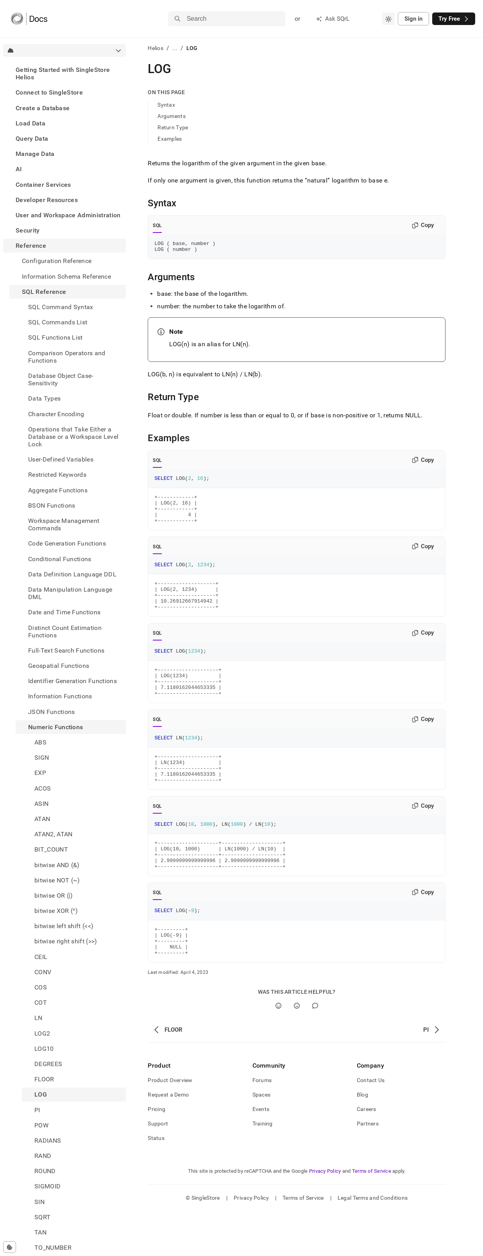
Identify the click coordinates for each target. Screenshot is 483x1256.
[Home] (29, 19)
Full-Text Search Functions (66, 650)
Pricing (156, 1153)
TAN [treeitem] (40, 1232)
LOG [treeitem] (40, 1094)
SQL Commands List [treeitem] (57, 322)
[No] (297, 1050)
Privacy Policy (325, 1215)
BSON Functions (51, 505)
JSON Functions (51, 712)
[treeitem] (64, 73)
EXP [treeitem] (40, 773)
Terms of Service (371, 1215)
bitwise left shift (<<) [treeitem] (63, 926)
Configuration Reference (56, 261)
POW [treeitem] (41, 1125)
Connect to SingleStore (49, 92)
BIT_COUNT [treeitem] (51, 849)
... (174, 48)
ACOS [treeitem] (42, 788)
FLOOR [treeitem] (44, 1079)
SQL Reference (44, 291)
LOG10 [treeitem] (44, 1048)
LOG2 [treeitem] (42, 1033)
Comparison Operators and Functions (67, 356)
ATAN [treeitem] (42, 819)
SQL (157, 225)
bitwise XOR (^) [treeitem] (56, 910)
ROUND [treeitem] (45, 1171)
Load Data (30, 123)
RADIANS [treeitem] (47, 1140)
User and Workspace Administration (68, 215)
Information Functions (60, 696)
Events (261, 1153)
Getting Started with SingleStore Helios (63, 73)
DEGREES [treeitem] (48, 1064)
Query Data (32, 138)
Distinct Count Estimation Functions (65, 631)
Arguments (171, 116)
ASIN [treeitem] (41, 803)
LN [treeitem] (38, 1018)
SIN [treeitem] (39, 1202)
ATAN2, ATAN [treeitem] (53, 834)
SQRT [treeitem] (42, 1217)
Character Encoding (56, 414)
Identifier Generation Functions (72, 681)
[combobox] (388, 19)
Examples (169, 139)
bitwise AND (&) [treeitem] (57, 865)
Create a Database (43, 108)
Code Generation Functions (67, 543)
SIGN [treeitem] (41, 757)
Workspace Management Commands (63, 524)
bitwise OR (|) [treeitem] (53, 895)
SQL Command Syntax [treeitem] (60, 307)
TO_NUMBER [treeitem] (53, 1247)
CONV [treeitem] (42, 972)
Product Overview (170, 1125)
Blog (362, 1139)
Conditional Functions (59, 559)
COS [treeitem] (40, 987)
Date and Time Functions (64, 612)
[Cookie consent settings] (9, 1247)
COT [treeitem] (40, 1002)
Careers (366, 1153)
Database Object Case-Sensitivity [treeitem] (60, 379)
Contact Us (371, 1125)
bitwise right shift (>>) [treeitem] (65, 941)
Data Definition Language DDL (72, 574)
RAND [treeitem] (42, 1155)
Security (28, 230)
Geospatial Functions (58, 665)
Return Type (172, 127)
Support (158, 1168)
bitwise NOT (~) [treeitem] (57, 880)
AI (19, 169)
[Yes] (278, 1050)
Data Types (44, 398)
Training (262, 1168)
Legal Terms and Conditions (373, 1242)
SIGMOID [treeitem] (47, 1186)
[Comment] (315, 1050)
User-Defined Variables (60, 459)
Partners (368, 1168)
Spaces (261, 1139)
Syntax (166, 105)
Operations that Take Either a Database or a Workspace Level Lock (73, 437)
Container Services (43, 184)
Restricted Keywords (57, 474)
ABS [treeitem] (40, 742)
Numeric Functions (55, 727)
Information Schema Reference (66, 276)
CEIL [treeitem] (40, 957)
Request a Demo (168, 1139)
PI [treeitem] (37, 1110)
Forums (262, 1125)
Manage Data (35, 153)
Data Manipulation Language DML (70, 593)
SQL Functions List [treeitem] (55, 337)
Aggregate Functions (58, 490)
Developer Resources (47, 200)
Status (156, 1182)
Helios (155, 48)
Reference (31, 245)
